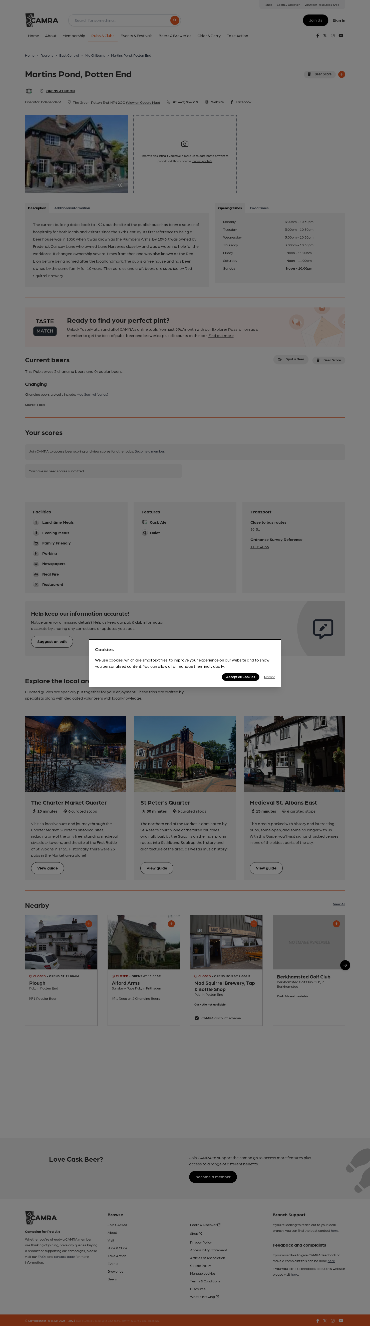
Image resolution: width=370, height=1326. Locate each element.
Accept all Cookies (240, 677)
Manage (269, 677)
